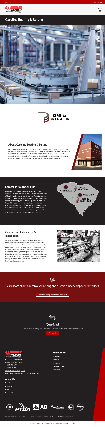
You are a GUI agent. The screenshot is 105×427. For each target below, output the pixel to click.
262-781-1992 (12, 365)
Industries (56, 363)
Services (56, 360)
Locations (8, 383)
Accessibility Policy (11, 417)
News (7, 389)
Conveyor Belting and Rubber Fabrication (52, 295)
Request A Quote (98, 2)
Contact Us (52, 333)
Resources (56, 370)
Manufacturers (58, 366)
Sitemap (31, 417)
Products (56, 356)
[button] (100, 9)
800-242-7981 (6, 2)
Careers (8, 393)
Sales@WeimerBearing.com (15, 371)
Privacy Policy (23, 417)
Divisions (8, 386)
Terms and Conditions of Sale (44, 417)
